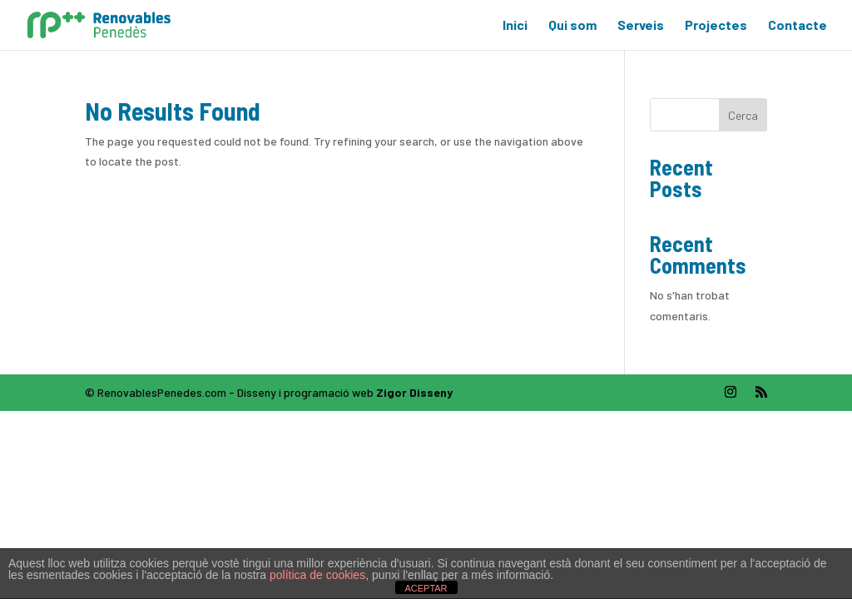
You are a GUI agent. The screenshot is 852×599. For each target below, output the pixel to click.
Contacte (797, 25)
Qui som (572, 25)
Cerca (743, 115)
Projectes (716, 25)
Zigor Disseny (414, 392)
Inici (515, 25)
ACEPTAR (425, 588)
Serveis (640, 25)
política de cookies (317, 575)
